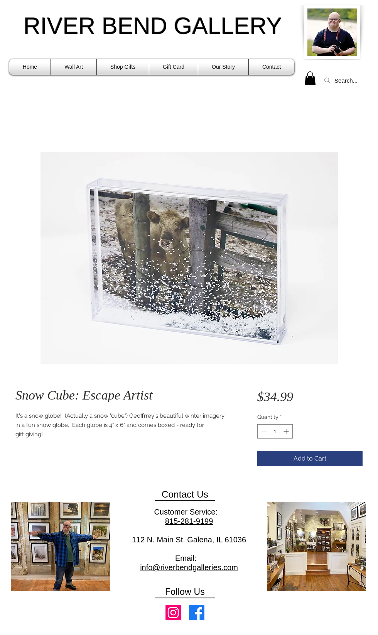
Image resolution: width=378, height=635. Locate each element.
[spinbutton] (275, 431)
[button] (73, 67)
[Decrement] (263, 431)
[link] (310, 78)
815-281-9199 (189, 521)
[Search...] (346, 80)
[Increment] (287, 431)
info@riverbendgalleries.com (189, 567)
